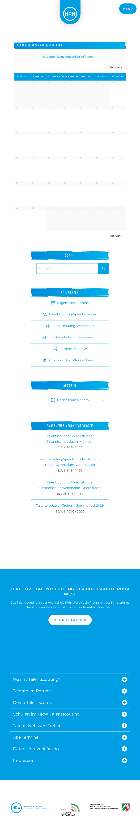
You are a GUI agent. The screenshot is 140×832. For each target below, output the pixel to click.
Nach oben (70, 649)
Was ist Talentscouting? (36, 679)
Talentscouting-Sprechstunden (70, 314)
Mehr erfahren (70, 620)
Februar (116, 67)
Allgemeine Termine (70, 303)
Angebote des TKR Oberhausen (70, 360)
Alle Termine (26, 737)
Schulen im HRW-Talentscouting (46, 714)
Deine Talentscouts (32, 702)
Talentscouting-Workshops (70, 326)
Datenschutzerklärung (36, 748)
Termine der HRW (70, 349)
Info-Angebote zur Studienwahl (70, 337)
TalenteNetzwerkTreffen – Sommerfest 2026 (70, 505)
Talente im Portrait (32, 690)
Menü (128, 9)
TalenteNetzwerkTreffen (37, 725)
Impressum (24, 760)
